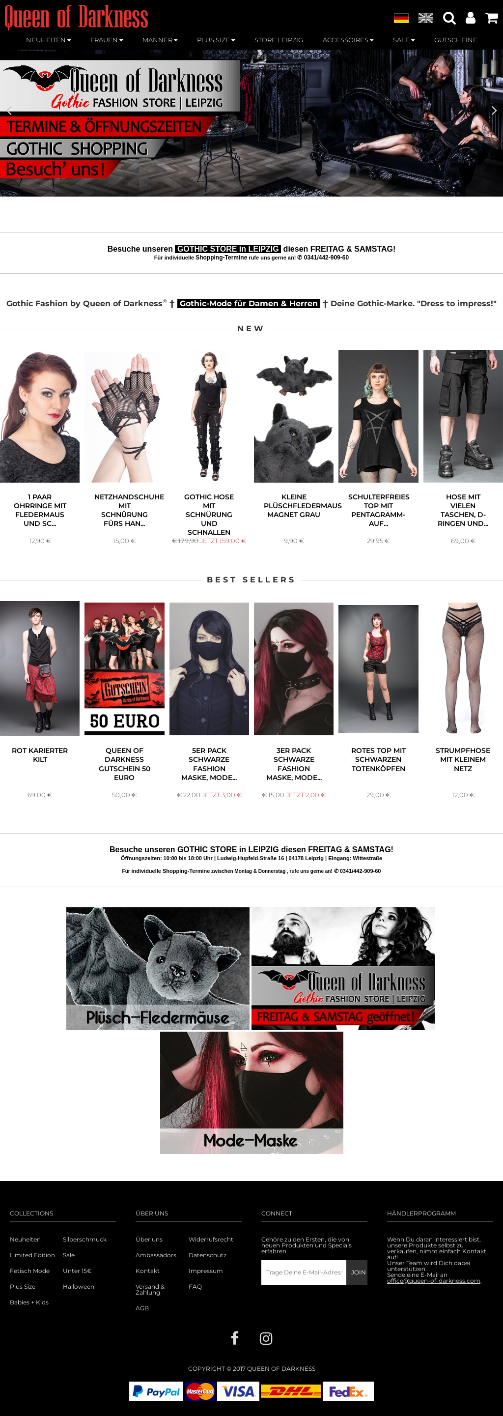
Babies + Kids (29, 1302)
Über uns (149, 1240)
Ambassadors (156, 1255)
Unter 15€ (77, 1271)
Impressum (206, 1271)
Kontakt (148, 1271)
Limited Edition (32, 1255)
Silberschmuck (85, 1240)
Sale (69, 1255)
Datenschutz (207, 1255)
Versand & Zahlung (150, 1290)
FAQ (195, 1287)
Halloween (78, 1287)
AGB (142, 1308)
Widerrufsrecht (211, 1240)
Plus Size (22, 1287)
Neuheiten (25, 1240)
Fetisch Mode (30, 1271)
